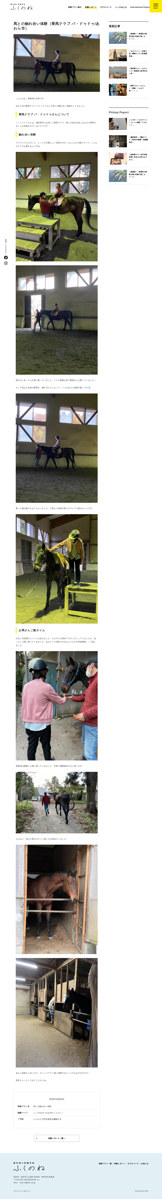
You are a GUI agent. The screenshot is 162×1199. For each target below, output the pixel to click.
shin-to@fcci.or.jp (27, 1183)
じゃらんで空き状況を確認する (47, 1119)
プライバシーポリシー (22, 1191)
